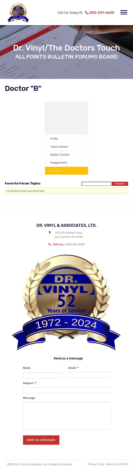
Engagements (58, 162)
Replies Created (59, 154)
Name (27, 367)
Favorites (55, 170)
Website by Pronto (117, 464)
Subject (29, 383)
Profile (54, 138)
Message (29, 397)
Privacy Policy (96, 464)
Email (73, 367)
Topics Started (59, 146)
